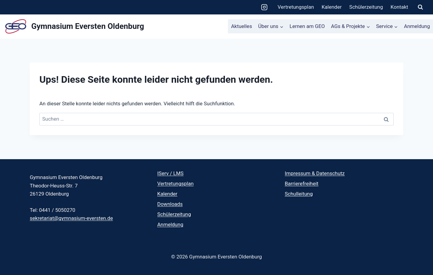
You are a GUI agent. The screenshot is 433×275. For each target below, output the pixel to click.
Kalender (331, 7)
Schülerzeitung (366, 7)
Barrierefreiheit (301, 184)
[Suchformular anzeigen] (420, 7)
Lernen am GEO (307, 26)
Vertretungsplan (296, 7)
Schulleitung (299, 194)
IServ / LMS (170, 173)
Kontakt (399, 7)
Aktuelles (241, 26)
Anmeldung (417, 26)
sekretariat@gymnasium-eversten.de (71, 218)
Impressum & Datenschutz (315, 173)
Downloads (170, 204)
